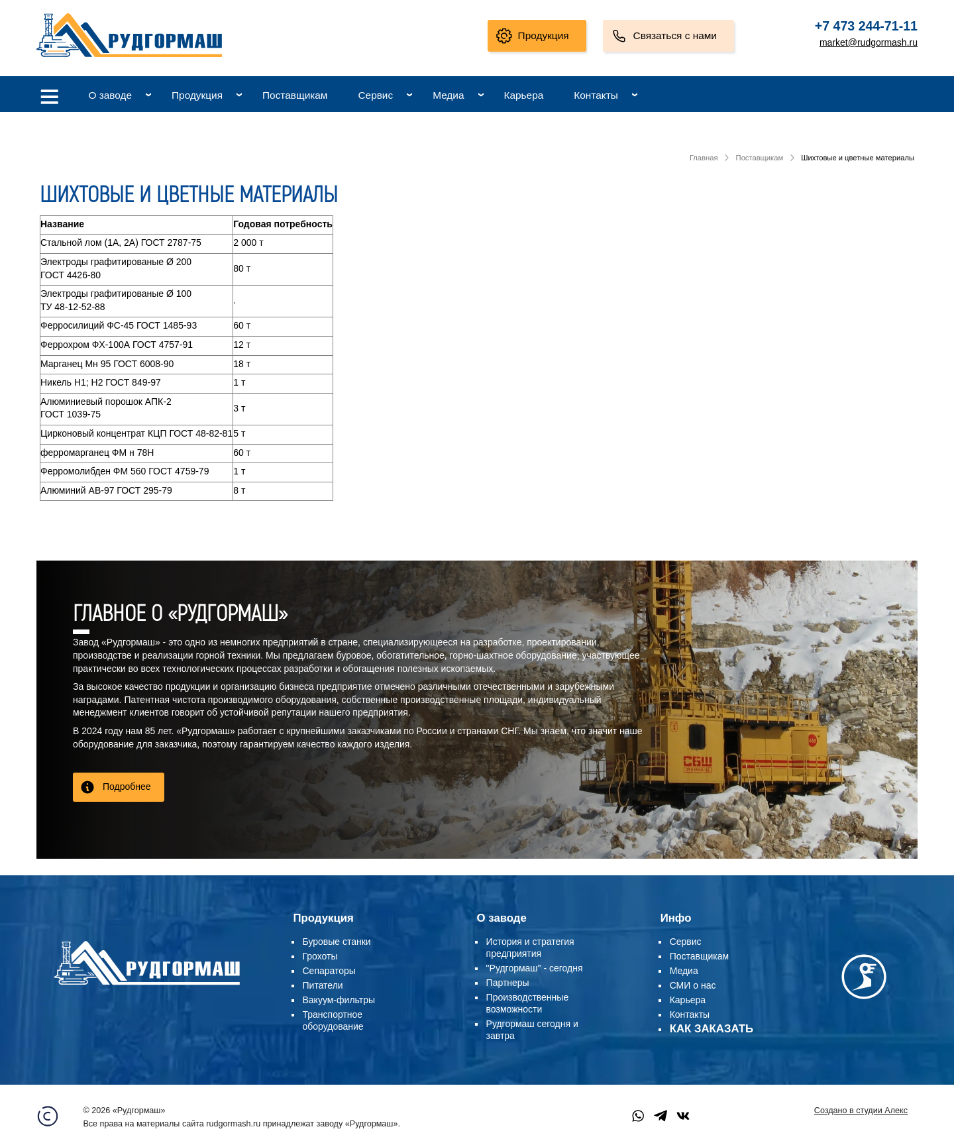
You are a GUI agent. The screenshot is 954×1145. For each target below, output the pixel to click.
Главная (704, 158)
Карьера (524, 95)
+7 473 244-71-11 (866, 26)
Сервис (375, 95)
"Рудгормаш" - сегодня (534, 968)
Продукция (543, 35)
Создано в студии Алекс (861, 1110)
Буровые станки (337, 941)
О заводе (110, 95)
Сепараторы (329, 970)
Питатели (323, 985)
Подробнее (127, 786)
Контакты (595, 95)
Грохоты (320, 956)
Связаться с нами (675, 35)
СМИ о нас (693, 985)
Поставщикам (294, 95)
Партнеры (507, 982)
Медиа (448, 95)
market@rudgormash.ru (869, 42)
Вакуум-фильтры (339, 1000)
